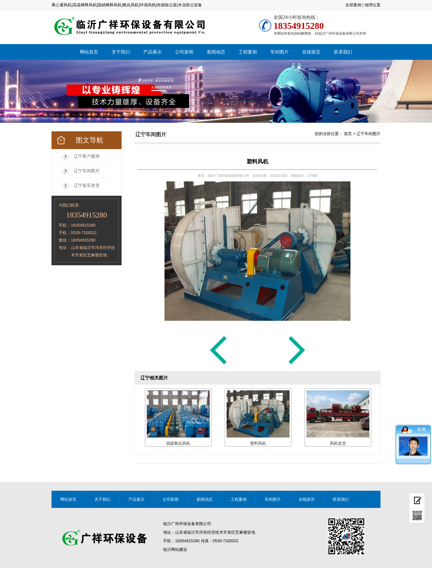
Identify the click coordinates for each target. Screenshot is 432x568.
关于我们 (121, 52)
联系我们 (343, 52)
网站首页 (89, 52)
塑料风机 (257, 162)
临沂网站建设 (175, 549)
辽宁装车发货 (87, 185)
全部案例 (353, 5)
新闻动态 (216, 52)
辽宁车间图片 (87, 170)
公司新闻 (184, 52)
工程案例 (248, 52)
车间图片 (279, 52)
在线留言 (311, 52)
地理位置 (372, 5)
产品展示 (152, 52)
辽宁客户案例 (87, 156)
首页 (348, 133)
